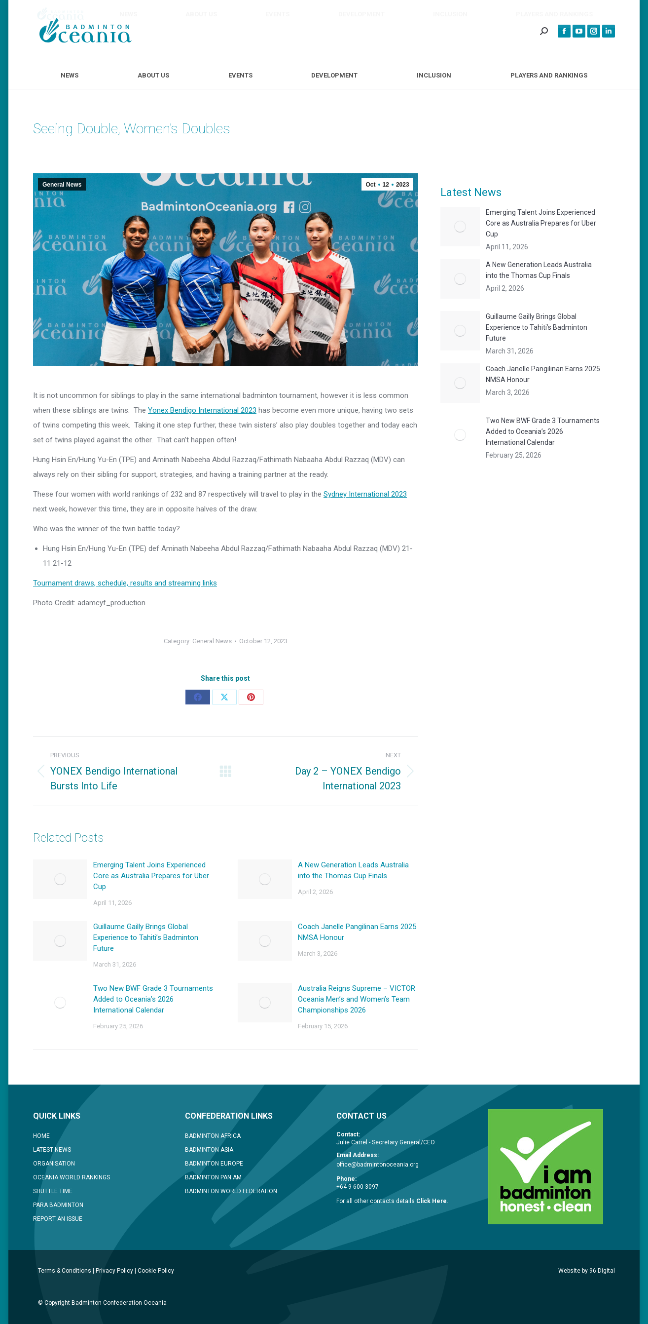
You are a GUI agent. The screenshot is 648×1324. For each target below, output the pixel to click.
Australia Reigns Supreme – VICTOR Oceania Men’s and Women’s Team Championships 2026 (356, 999)
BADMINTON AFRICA (213, 1135)
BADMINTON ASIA (209, 1149)
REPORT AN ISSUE (57, 1218)
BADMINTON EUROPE (214, 1163)
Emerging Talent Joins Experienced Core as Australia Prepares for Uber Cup (151, 875)
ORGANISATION (54, 1163)
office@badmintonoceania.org (377, 1164)
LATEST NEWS (52, 1149)
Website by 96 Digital (586, 1270)
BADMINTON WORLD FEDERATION (231, 1191)
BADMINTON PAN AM (213, 1177)
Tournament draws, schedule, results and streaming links (125, 583)
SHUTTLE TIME (52, 1191)
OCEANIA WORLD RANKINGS (71, 1177)
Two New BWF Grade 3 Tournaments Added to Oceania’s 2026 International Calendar (153, 999)
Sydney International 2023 (365, 494)
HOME (41, 1135)
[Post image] (60, 879)
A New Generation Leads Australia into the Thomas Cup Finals (353, 870)
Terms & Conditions (64, 1270)
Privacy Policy (114, 1270)
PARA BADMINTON (58, 1205)
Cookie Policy (156, 1270)
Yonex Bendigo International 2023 (202, 410)
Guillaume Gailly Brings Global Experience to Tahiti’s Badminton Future (145, 937)
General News (61, 184)
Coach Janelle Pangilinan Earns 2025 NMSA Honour (357, 932)
